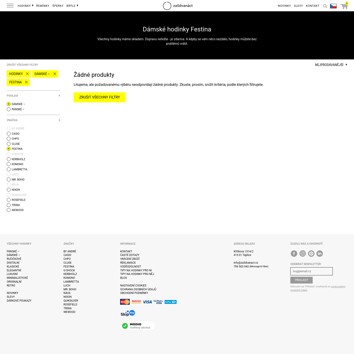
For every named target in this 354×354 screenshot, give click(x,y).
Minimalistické (17, 277)
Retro (11, 285)
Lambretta (71, 281)
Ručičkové (14, 258)
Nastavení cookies (133, 285)
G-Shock (69, 270)
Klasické (13, 266)
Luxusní (12, 274)
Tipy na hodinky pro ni (136, 270)
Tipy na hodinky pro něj (137, 274)
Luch (66, 285)
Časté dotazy (129, 255)
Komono (69, 277)
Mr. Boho (69, 289)
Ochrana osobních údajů (138, 289)
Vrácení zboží (129, 258)
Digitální (13, 262)
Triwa (67, 308)
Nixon (67, 296)
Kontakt (126, 251)
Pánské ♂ (13, 251)
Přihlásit (301, 280)
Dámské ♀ (42, 74)
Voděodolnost (130, 266)
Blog (123, 277)
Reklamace (128, 262)
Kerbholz (70, 274)
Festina (15, 82)
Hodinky (16, 74)
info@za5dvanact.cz (246, 262)
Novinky (12, 293)
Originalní (14, 281)
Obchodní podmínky (134, 293)
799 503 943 (241, 266)
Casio (67, 255)
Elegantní (14, 270)
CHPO (67, 258)
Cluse (67, 262)
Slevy (11, 296)
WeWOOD (69, 312)
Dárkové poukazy (19, 300)
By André (69, 251)
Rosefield (70, 304)
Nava (66, 293)
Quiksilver (70, 300)
